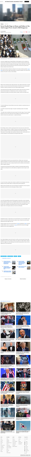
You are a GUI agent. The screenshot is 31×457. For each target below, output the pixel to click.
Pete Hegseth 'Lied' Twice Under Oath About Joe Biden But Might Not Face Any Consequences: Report (7, 313)
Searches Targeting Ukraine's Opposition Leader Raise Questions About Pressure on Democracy (22, 263)
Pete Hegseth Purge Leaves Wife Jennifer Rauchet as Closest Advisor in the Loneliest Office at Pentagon (23, 326)
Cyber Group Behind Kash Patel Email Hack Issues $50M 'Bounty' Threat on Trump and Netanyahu (23, 392)
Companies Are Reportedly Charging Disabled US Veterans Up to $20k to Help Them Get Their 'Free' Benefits (8, 392)
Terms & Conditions (15, 441)
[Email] (28, 32)
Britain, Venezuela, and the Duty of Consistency (22, 267)
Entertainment (2, 447)
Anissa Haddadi (3, 31)
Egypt (26, 223)
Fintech (7, 451)
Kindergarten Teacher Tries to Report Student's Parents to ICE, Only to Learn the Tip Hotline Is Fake (22, 419)
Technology (2, 446)
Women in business (9, 447)
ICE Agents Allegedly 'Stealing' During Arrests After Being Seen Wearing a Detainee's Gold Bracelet (8, 419)
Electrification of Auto (9, 442)
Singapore (19, 441)
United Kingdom (20, 442)
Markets (1, 441)
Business (2, 442)
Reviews (2, 451)
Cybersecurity (8, 445)
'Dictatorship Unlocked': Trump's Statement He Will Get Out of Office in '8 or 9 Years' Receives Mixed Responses (22, 379)
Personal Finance (3, 445)
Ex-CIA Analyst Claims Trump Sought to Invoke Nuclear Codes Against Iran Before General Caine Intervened (7, 405)
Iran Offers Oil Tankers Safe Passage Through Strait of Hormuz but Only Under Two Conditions (23, 405)
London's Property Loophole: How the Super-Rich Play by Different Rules (7, 267)
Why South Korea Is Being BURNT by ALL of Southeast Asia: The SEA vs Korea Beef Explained (23, 432)
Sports (1, 450)
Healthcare (8, 441)
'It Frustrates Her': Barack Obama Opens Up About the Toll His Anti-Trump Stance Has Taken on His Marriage (23, 313)
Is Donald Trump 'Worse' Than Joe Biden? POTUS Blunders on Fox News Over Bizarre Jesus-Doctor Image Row (23, 353)
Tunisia (18, 223)
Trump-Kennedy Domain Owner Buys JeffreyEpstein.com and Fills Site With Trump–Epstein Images (8, 432)
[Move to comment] (29, 32)
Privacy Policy (14, 442)
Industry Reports (8, 452)
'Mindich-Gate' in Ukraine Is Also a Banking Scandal (7, 271)
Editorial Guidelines (15, 446)
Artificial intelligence (9, 446)
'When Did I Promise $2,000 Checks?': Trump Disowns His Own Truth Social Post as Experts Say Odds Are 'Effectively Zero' (7, 326)
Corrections (14, 445)
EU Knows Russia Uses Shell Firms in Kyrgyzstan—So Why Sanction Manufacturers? (8, 262)
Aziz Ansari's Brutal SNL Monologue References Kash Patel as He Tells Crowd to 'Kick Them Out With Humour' (7, 366)
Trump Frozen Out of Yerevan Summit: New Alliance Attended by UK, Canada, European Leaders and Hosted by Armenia (7, 339)
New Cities (8, 450)
